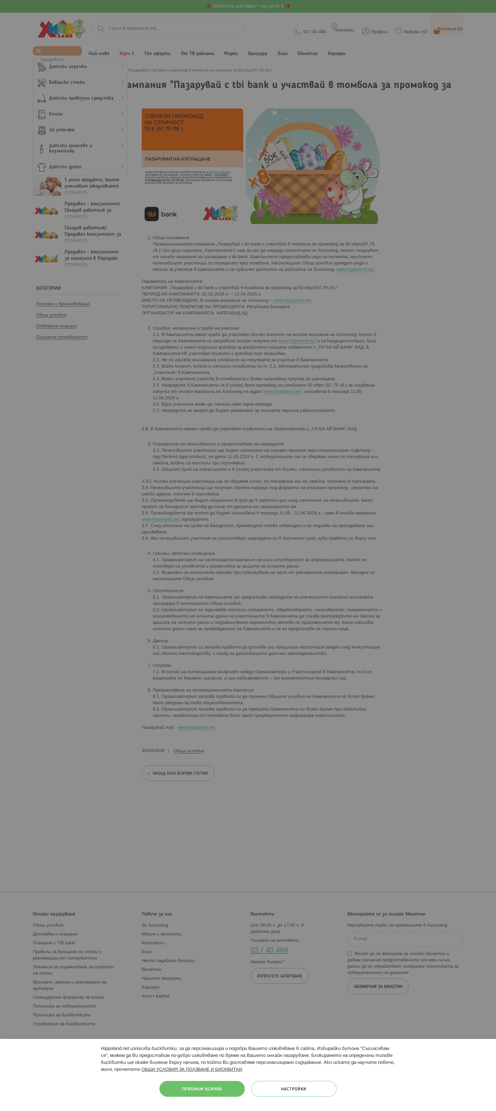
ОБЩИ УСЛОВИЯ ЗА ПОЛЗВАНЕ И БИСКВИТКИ (191, 1070)
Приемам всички (202, 1089)
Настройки (294, 1089)
